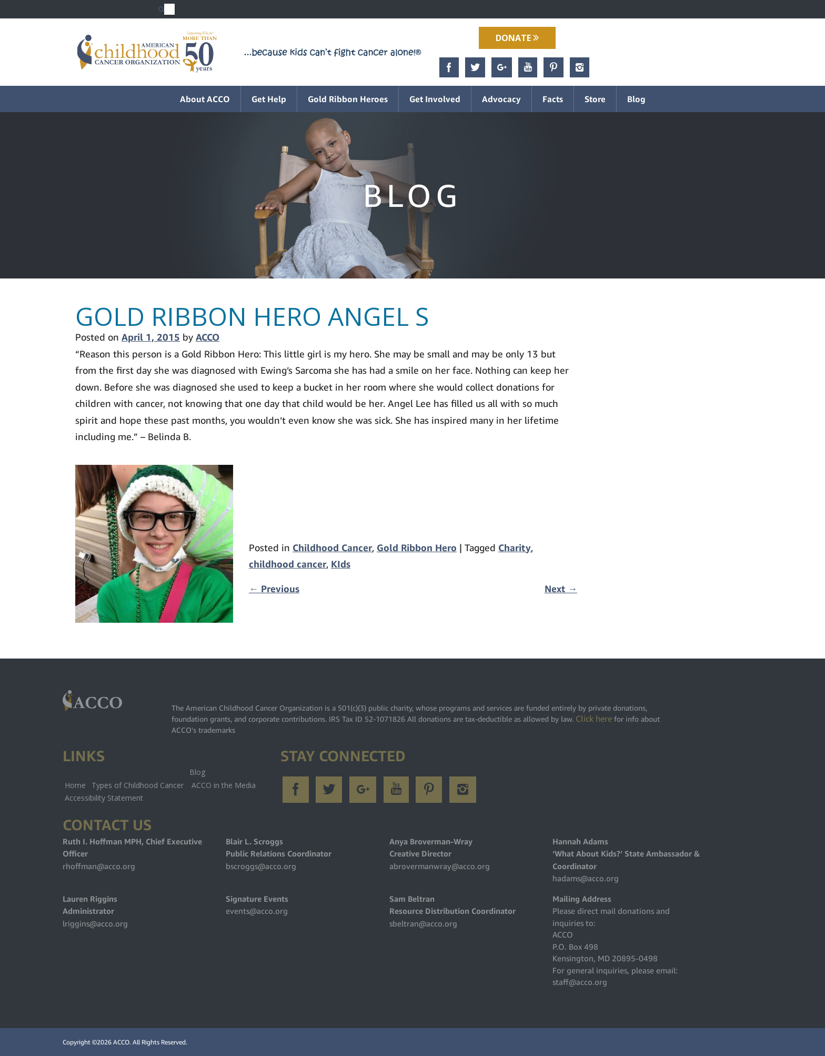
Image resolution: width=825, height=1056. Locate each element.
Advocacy (501, 99)
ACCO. (122, 1042)
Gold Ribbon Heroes (348, 99)
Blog (636, 99)
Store (595, 99)
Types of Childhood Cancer (138, 785)
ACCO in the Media (224, 785)
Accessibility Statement (104, 798)
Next (561, 589)
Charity (514, 548)
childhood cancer (287, 564)
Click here (594, 718)
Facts (552, 99)
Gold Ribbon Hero (417, 548)
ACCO (207, 337)
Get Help (268, 99)
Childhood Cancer (332, 548)
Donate (517, 38)
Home (75, 785)
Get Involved (434, 99)
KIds (340, 564)
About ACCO (205, 99)
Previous (274, 589)
